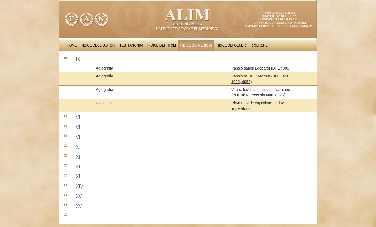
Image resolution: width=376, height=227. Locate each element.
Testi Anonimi (131, 45)
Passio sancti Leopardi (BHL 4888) (260, 68)
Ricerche (259, 45)
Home (72, 45)
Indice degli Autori (98, 45)
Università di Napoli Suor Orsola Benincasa (280, 25)
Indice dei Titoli (161, 45)
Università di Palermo (279, 19)
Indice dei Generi (231, 45)
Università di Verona (280, 16)
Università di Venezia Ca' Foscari (280, 22)
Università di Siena (280, 12)
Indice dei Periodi (196, 45)
